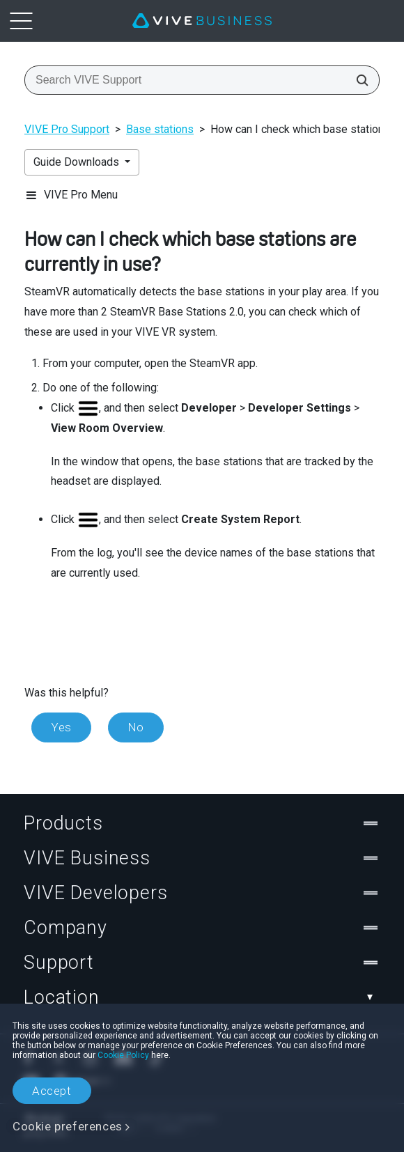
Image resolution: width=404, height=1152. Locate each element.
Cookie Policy (123, 1055)
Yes (61, 727)
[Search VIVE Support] (358, 80)
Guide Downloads (77, 162)
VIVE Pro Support (66, 129)
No (135, 727)
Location (202, 997)
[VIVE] (202, 20)
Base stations (160, 129)
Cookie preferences (68, 1126)
